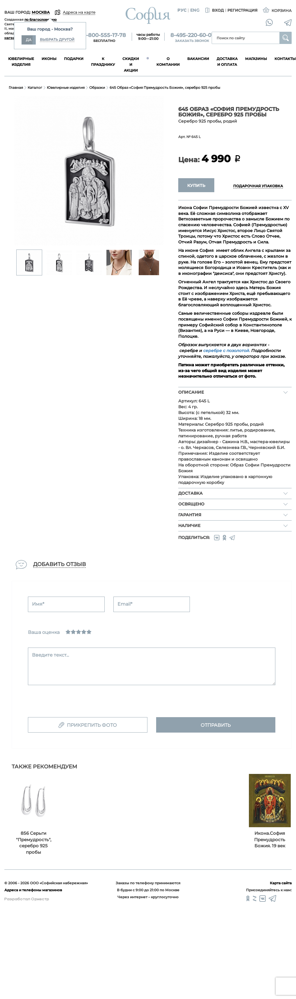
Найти (285, 38)
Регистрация (242, 10)
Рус (181, 10)
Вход (214, 10)
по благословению (40, 19)
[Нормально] (78, 632)
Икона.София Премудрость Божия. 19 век (269, 839)
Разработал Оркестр (26, 899)
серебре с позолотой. (226, 350)
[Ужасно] (68, 632)
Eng (194, 10)
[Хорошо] (83, 632)
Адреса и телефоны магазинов (33, 890)
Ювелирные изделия (66, 87)
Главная (16, 87)
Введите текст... (50, 655)
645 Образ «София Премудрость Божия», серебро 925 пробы (165, 87)
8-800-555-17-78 (104, 35)
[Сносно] (73, 632)
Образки (97, 87)
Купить (196, 185)
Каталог (35, 87)
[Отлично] (89, 632)
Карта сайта (281, 883)
